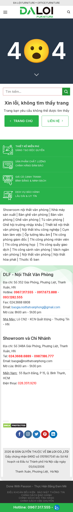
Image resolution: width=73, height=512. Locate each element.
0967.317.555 (39, 507)
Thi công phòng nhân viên (49, 239)
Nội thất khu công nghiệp (40, 230)
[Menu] (5, 12)
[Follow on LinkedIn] (53, 434)
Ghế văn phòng (26, 220)
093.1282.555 (13, 297)
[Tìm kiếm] (68, 12)
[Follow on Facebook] (20, 434)
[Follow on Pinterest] (45, 434)
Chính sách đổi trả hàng (36, 497)
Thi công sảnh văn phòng (31, 250)
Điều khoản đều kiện (21, 492)
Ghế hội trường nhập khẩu (22, 225)
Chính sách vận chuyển (37, 500)
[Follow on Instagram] (28, 434)
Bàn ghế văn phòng (33, 215)
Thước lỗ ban (29, 259)
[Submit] (66, 91)
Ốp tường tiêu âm (37, 235)
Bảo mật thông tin (51, 492)
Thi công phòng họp (20, 244)
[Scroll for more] (36, 75)
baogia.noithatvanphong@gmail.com (35, 307)
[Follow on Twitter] (36, 434)
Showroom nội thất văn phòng (25, 210)
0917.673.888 (47, 292)
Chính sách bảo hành (36, 495)
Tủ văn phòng (51, 220)
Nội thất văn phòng (36, 254)
